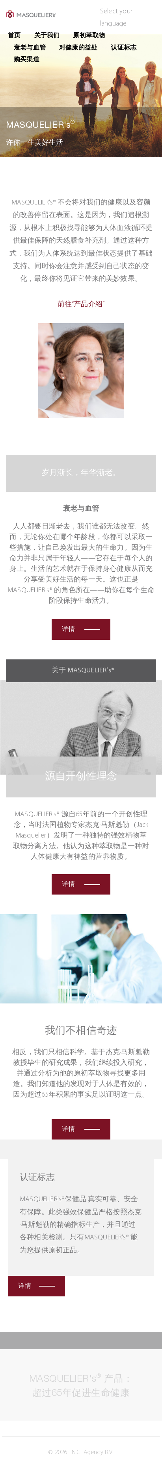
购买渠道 (26, 60)
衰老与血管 (30, 48)
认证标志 (123, 48)
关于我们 (47, 36)
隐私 (18, 1433)
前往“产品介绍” (81, 304)
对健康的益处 (78, 48)
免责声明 (24, 1443)
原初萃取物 (89, 36)
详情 (81, 629)
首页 (14, 36)
